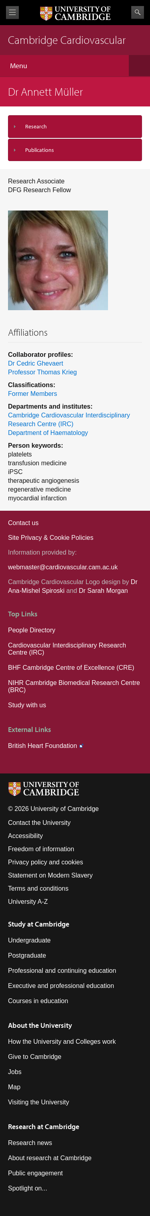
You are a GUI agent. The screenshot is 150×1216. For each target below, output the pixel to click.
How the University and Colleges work (62, 1041)
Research (36, 126)
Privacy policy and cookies (45, 862)
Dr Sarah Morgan (103, 590)
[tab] (75, 126)
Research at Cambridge (43, 1126)
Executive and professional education (61, 985)
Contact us (23, 522)
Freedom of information (41, 849)
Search (137, 12)
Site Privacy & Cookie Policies (50, 537)
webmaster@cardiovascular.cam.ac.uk (63, 567)
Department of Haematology (48, 432)
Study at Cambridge (38, 924)
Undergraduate (29, 940)
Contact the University (39, 822)
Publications (39, 149)
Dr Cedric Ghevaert (35, 363)
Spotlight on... (27, 1188)
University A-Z (28, 901)
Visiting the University (38, 1102)
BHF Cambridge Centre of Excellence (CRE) (71, 667)
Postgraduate (27, 955)
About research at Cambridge (50, 1158)
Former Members (32, 393)
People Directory (31, 630)
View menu (12, 12)
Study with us (27, 705)
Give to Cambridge (34, 1056)
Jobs (15, 1071)
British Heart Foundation (42, 745)
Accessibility (25, 835)
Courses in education (38, 1001)
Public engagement (35, 1173)
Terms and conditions (38, 888)
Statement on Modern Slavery (50, 875)
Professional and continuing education (62, 970)
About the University (40, 1025)
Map (14, 1087)
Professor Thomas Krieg (42, 372)
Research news (30, 1142)
